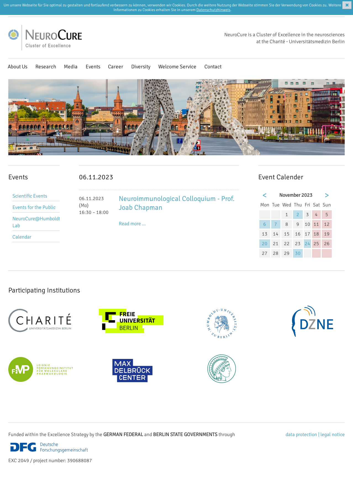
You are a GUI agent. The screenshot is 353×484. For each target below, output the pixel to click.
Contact (213, 66)
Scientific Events (29, 196)
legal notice (332, 434)
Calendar (21, 237)
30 (298, 253)
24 (307, 243)
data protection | (303, 434)
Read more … (132, 224)
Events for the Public (34, 207)
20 (264, 243)
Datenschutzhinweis (213, 9)
